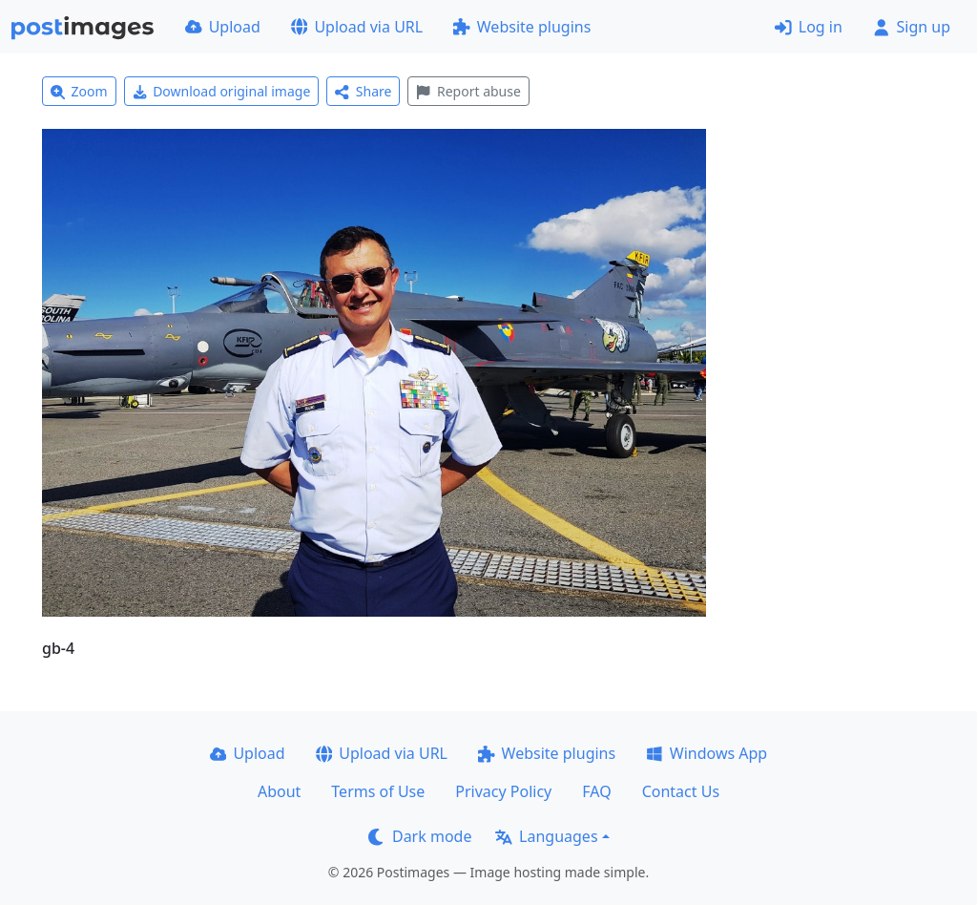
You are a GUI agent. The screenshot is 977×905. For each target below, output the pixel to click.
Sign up (911, 26)
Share (363, 91)
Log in (808, 26)
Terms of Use (378, 791)
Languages (546, 836)
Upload (222, 26)
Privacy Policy (503, 791)
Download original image (222, 91)
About (279, 791)
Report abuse (468, 91)
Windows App (706, 753)
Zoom (79, 91)
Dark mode (419, 836)
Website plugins (522, 26)
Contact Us (680, 791)
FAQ (596, 791)
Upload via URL (357, 26)
